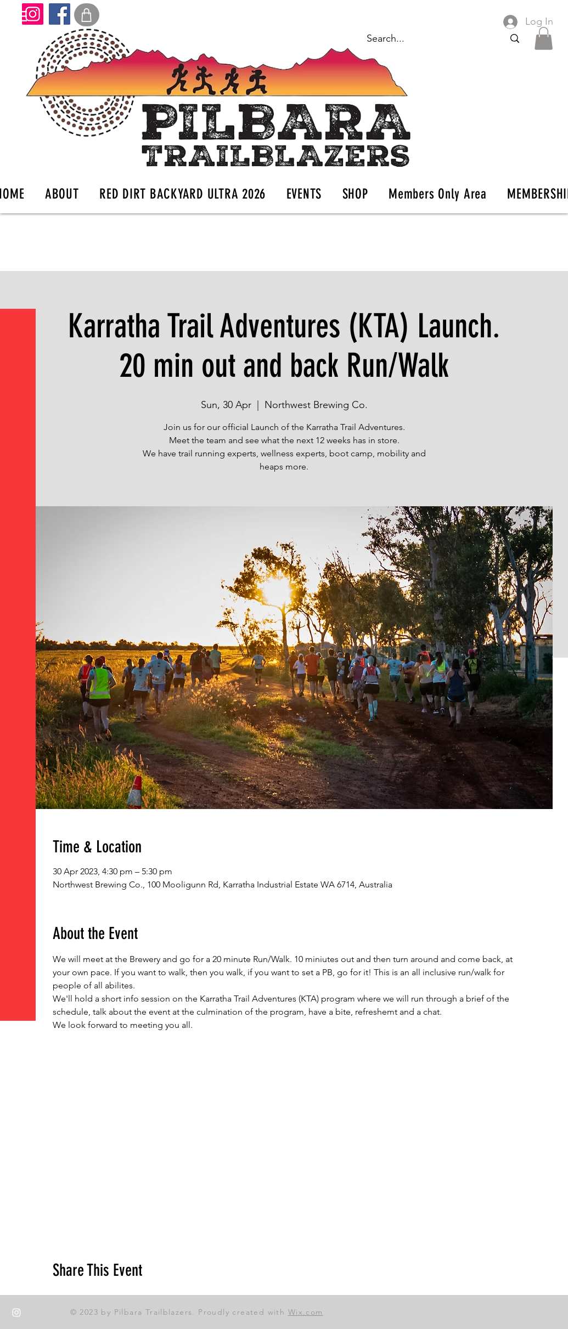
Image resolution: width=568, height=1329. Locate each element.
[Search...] (514, 38)
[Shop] (86, 14)
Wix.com (305, 1312)
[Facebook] (59, 14)
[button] (19, 16)
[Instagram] (32, 14)
